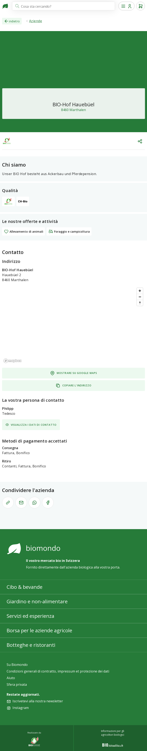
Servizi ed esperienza (30, 615)
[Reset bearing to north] (140, 303)
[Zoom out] (140, 297)
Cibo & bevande (24, 586)
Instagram (20, 707)
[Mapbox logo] (12, 360)
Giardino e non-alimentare (37, 601)
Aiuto (11, 678)
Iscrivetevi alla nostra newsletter (37, 701)
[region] (73, 325)
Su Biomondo (17, 664)
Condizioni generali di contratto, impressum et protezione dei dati (58, 671)
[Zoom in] (140, 291)
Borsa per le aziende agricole (39, 630)
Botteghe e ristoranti (31, 644)
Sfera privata (17, 684)
